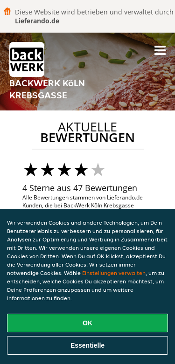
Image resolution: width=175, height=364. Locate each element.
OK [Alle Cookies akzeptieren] (87, 323)
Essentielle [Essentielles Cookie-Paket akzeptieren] (87, 345)
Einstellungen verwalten (114, 272)
